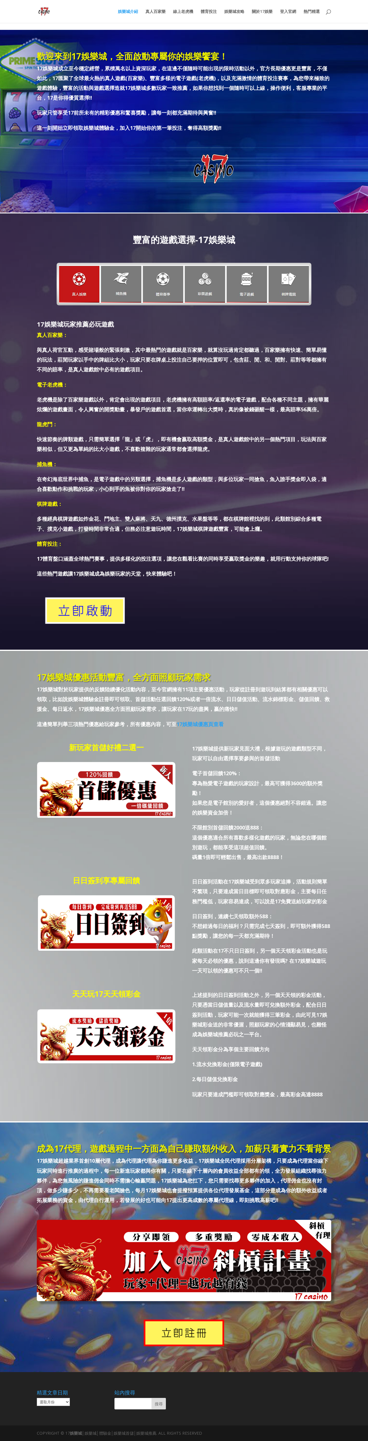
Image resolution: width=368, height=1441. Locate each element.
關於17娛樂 (262, 11)
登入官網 (288, 11)
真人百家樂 (155, 11)
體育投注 (209, 11)
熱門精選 (312, 11)
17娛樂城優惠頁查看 (200, 724)
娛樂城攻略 (234, 11)
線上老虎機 (183, 11)
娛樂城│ (77, 1433)
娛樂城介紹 (128, 11)
